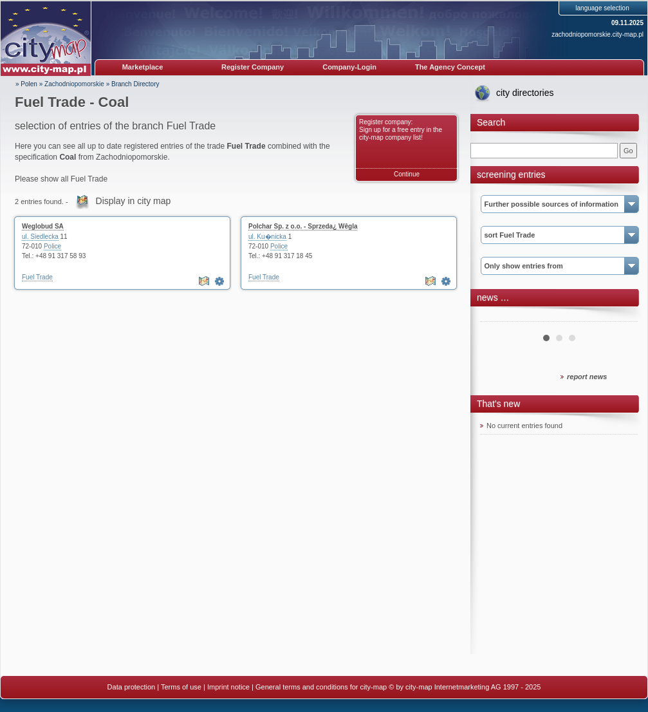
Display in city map (133, 201)
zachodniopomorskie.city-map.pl (597, 34)
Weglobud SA (43, 226)
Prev (496, 316)
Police (52, 246)
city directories (524, 93)
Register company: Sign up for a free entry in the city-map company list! (400, 129)
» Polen (26, 84)
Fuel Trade (37, 277)
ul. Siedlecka (40, 236)
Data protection (131, 687)
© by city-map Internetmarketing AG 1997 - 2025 (465, 687)
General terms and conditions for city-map (321, 687)
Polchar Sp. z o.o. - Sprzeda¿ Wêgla (302, 226)
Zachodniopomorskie (74, 84)
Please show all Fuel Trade (61, 178)
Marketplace (142, 67)
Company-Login (349, 67)
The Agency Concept (450, 67)
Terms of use (181, 687)
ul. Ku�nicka (267, 236)
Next (621, 316)
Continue (407, 174)
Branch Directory (135, 84)
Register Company (252, 67)
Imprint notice (228, 687)
